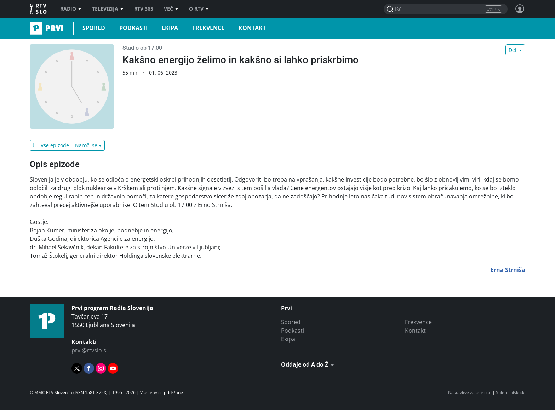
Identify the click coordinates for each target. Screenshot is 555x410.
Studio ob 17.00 (142, 47)
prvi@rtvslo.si (89, 350)
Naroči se (86, 145)
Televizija (108, 8)
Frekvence (208, 28)
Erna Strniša (508, 270)
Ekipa (170, 28)
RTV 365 (143, 8)
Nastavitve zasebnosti (469, 393)
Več (171, 8)
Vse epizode (51, 145)
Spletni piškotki (510, 393)
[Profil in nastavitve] (520, 9)
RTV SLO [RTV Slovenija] (39, 9)
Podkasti (133, 28)
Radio (70, 8)
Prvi (32, 28)
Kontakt (252, 28)
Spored (93, 28)
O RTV (199, 8)
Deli (513, 50)
